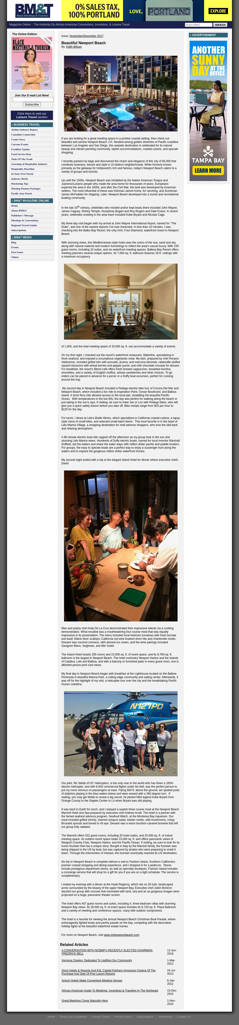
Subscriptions (18, 230)
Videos (15, 257)
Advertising (165, 1016)
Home (14, 205)
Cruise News (18, 139)
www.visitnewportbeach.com (121, 935)
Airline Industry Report (24, 129)
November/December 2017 (86, 36)
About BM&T (19, 210)
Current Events (19, 144)
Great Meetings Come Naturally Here (85, 1000)
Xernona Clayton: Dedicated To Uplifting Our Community (97, 960)
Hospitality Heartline (22, 168)
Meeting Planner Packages (25, 188)
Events (15, 247)
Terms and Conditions (73, 1016)
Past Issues (17, 252)
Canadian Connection (23, 134)
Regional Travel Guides (24, 225)
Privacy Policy (123, 1016)
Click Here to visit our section (31, 115)
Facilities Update (20, 149)
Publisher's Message (22, 215)
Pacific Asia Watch (21, 193)
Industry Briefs (19, 178)
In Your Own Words (22, 173)
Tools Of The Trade (22, 159)
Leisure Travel (100, 1016)
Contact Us (184, 1016)
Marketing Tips (19, 183)
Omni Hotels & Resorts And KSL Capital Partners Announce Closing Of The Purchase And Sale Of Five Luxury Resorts (109, 972)
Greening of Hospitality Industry (29, 164)
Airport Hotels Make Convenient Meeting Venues (92, 980)
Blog (13, 242)
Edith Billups (74, 46)
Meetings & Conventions (24, 220)
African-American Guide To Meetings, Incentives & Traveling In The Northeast (110, 990)
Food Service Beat (21, 154)
